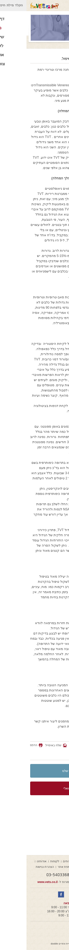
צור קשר (52, 866)
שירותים (41, 861)
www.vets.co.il (21, 882)
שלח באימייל (29, 745)
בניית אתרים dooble (34, 943)
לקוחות (28, 861)
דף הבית (55, 861)
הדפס (7, 745)
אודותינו (15, 861)
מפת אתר (37, 866)
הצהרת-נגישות (18, 866)
